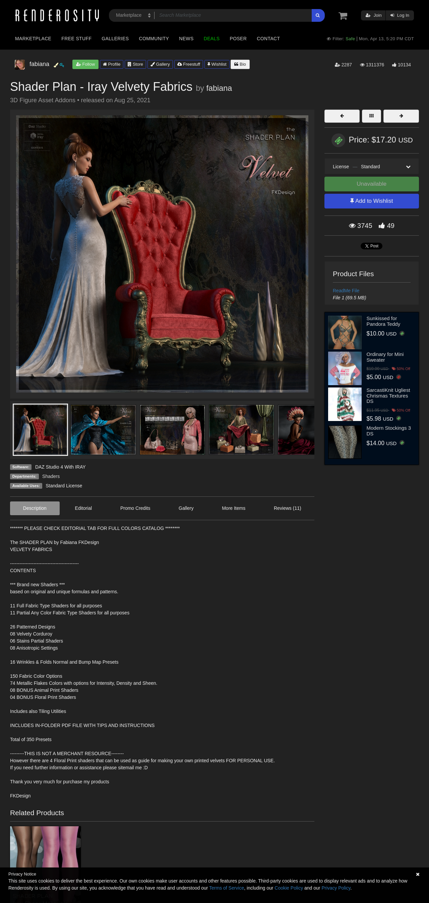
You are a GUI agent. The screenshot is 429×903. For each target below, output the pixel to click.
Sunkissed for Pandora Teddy (384, 321)
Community (154, 38)
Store (135, 64)
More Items (233, 508)
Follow (85, 64)
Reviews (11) (287, 508)
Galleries (115, 38)
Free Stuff (76, 38)
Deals (212, 38)
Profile (111, 64)
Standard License (64, 485)
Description (35, 508)
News (186, 38)
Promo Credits (135, 508)
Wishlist (216, 64)
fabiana (219, 88)
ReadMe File (346, 290)
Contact (268, 38)
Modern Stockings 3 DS (389, 430)
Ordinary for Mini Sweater (385, 357)
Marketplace (33, 38)
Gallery (160, 64)
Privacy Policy (335, 888)
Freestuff (188, 64)
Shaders (51, 476)
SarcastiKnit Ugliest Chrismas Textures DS (388, 395)
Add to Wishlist (371, 201)
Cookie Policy (288, 888)
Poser (238, 38)
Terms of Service (226, 888)
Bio (240, 64)
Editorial (83, 508)
